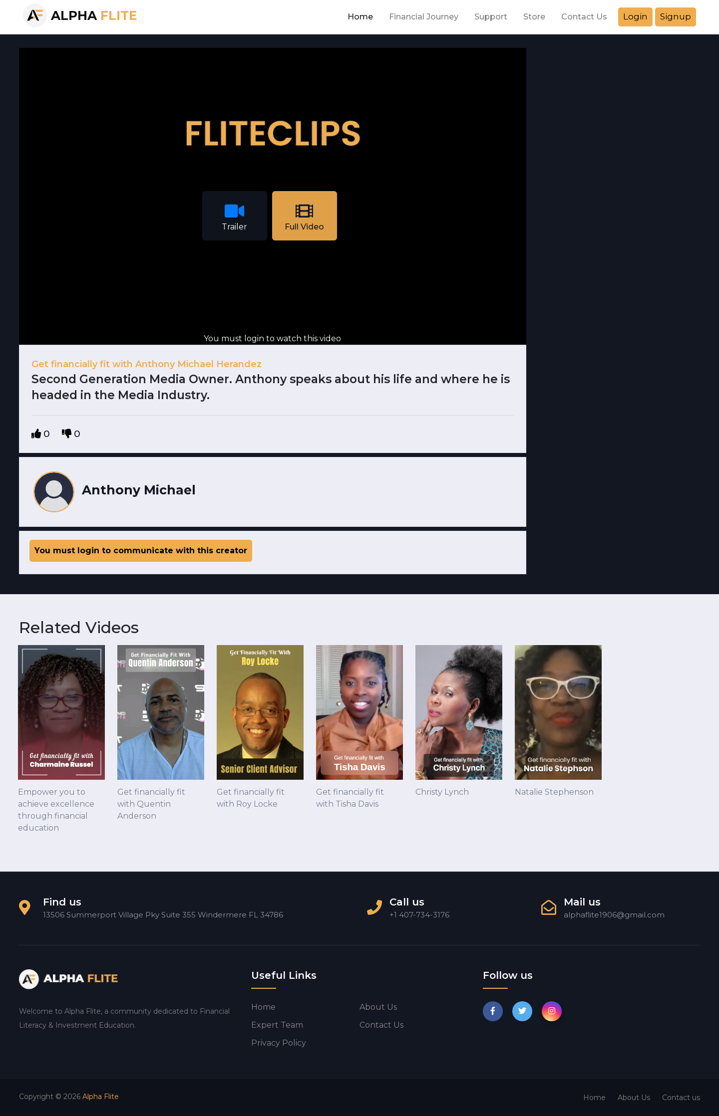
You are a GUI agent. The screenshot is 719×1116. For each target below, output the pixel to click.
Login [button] (635, 16)
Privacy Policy (278, 1043)
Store (534, 16)
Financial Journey (423, 16)
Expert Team (277, 1025)
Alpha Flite (100, 1096)
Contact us (381, 1025)
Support (490, 16)
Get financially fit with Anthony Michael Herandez (146, 364)
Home (360, 16)
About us (378, 1007)
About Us (634, 1097)
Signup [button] (675, 16)
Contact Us (584, 16)
